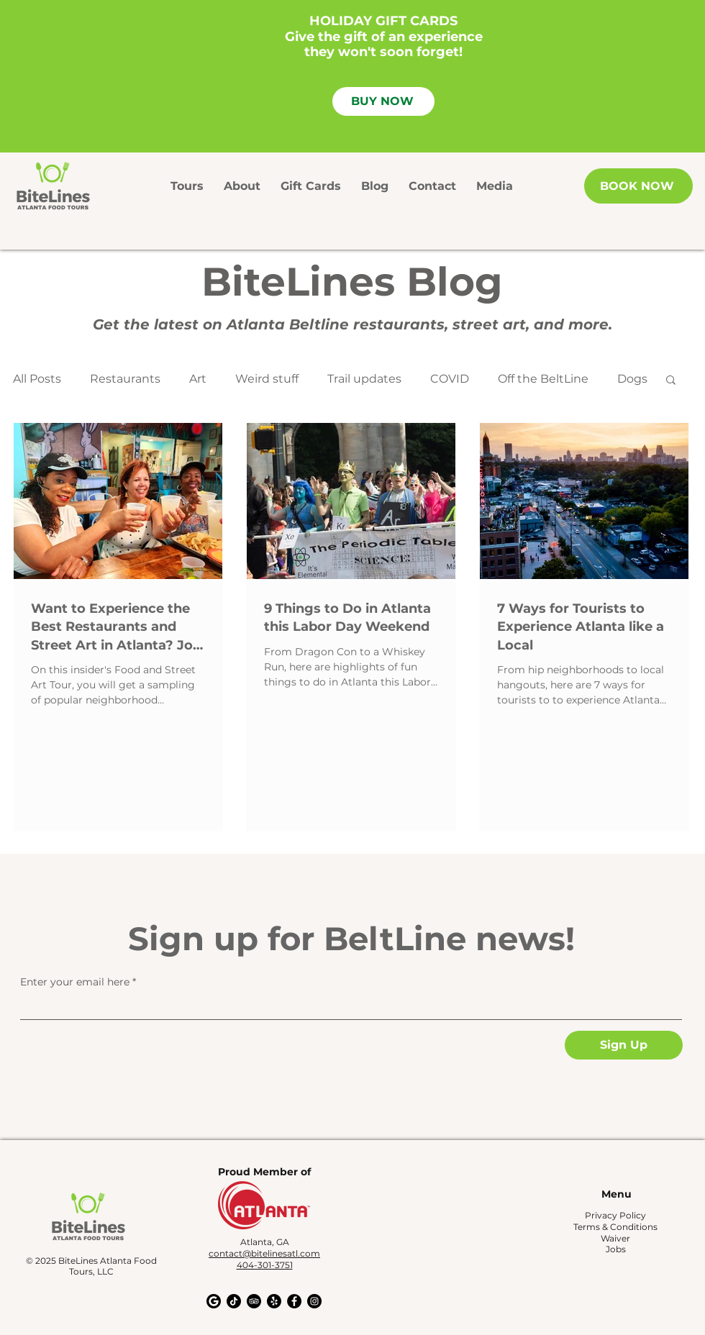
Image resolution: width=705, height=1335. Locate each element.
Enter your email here (74, 982)
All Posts (37, 379)
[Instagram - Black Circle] (314, 1301)
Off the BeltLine (543, 379)
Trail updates (364, 379)
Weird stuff (267, 379)
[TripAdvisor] (254, 1301)
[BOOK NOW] (638, 186)
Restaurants (125, 379)
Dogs (632, 379)
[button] (671, 380)
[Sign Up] (624, 1045)
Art (197, 379)
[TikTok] (234, 1301)
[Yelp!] (274, 1301)
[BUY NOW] (383, 101)
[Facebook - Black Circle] (294, 1301)
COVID (449, 379)
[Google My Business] (213, 1301)
